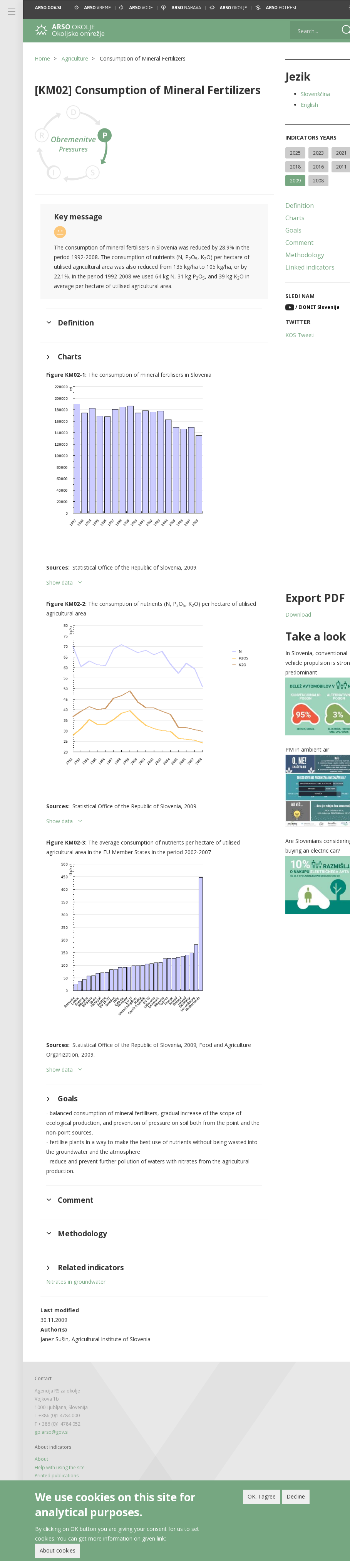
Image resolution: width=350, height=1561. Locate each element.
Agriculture (75, 58)
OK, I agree (262, 1496)
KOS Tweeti (290, 335)
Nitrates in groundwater (76, 1256)
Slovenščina (305, 94)
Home (42, 58)
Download (288, 614)
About (41, 1434)
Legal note (46, 1466)
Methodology (295, 255)
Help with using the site (60, 1442)
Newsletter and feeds (58, 1458)
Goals (284, 230)
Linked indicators (300, 267)
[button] (337, 7)
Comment (290, 242)
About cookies (57, 1550)
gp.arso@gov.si (52, 1406)
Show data (59, 574)
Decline (295, 1496)
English (299, 104)
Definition (290, 205)
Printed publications (57, 1450)
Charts (285, 218)
